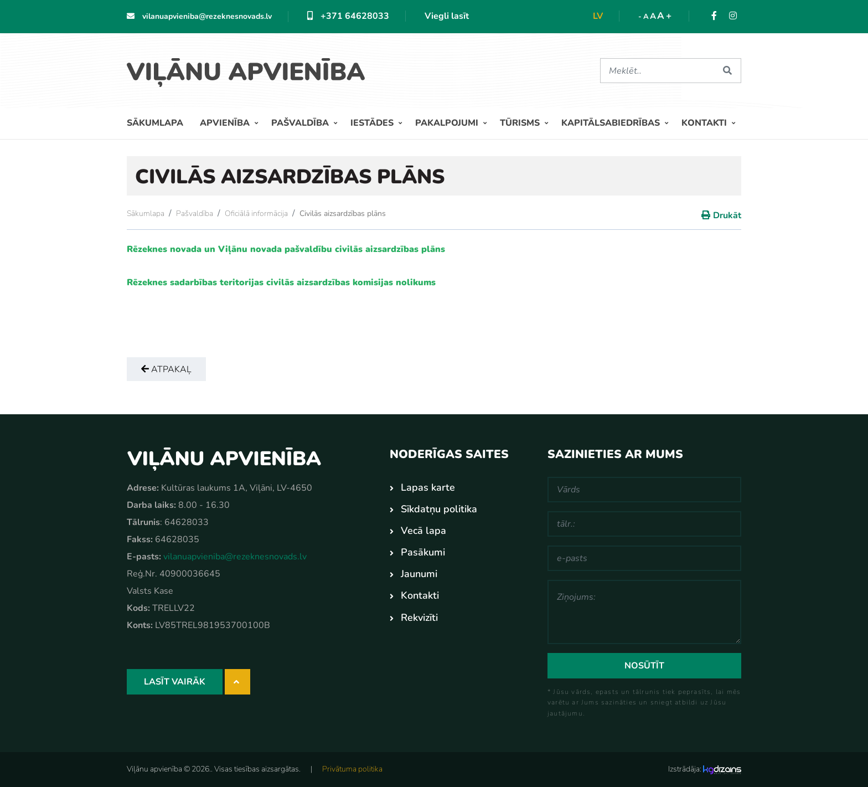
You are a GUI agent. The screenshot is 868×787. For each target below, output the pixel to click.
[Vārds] (644, 489)
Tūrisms (521, 123)
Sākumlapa (155, 123)
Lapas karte (428, 487)
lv (598, 16)
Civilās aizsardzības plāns (342, 213)
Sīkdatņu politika (439, 509)
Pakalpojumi (447, 123)
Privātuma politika (352, 769)
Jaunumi (419, 573)
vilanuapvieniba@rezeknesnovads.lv (199, 16)
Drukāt (727, 215)
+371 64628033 (348, 16)
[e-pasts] (644, 558)
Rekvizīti (419, 617)
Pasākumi (423, 552)
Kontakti (705, 123)
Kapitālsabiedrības (611, 123)
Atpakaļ (166, 369)
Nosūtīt (644, 666)
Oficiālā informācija (256, 213)
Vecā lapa (423, 530)
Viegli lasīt (447, 16)
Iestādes (373, 123)
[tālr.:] (644, 524)
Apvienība (226, 123)
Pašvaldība (301, 123)
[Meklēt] (657, 70)
